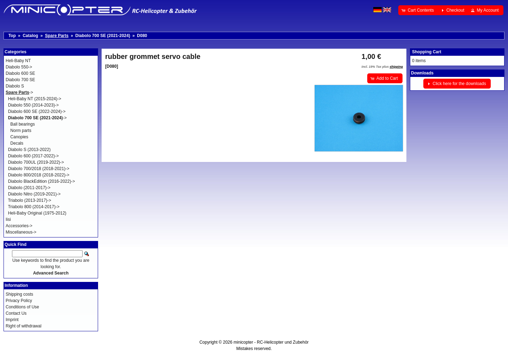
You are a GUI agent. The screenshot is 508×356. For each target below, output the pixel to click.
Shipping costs (19, 294)
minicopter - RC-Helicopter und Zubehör (271, 342)
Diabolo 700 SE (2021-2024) (102, 35)
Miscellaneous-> (21, 232)
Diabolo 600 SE (20, 73)
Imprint (12, 319)
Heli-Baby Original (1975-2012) (37, 213)
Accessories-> (19, 225)
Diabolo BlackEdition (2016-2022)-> (41, 181)
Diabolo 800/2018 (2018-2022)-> (38, 175)
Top (12, 35)
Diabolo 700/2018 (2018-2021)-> (38, 168)
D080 (142, 35)
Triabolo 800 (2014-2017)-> (33, 206)
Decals (16, 143)
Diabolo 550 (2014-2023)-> (33, 105)
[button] (418, 10)
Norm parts (20, 130)
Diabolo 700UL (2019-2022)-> (36, 162)
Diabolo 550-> (19, 67)
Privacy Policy (19, 300)
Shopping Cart (426, 51)
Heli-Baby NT (18, 60)
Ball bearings (22, 124)
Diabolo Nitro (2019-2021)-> (34, 194)
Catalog (30, 35)
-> (19, 92)
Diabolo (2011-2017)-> (29, 187)
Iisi (8, 219)
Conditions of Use (22, 306)
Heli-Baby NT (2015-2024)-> (34, 98)
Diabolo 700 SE (20, 79)
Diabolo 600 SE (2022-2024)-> (37, 111)
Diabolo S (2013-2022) (29, 149)
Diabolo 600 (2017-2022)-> (33, 155)
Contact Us (16, 313)
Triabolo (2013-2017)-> (29, 200)
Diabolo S (15, 86)
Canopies (19, 136)
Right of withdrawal (23, 326)
